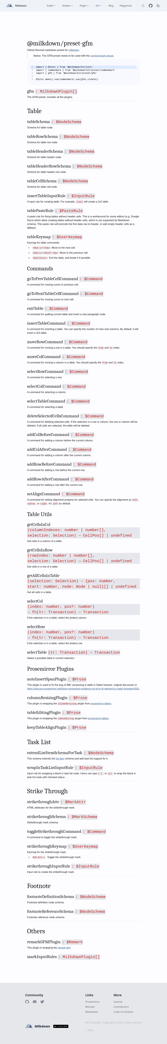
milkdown (74, 50)
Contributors (121, 1007)
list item (60, 758)
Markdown (91, 1012)
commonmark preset (101, 55)
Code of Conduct (123, 1012)
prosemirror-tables (101, 703)
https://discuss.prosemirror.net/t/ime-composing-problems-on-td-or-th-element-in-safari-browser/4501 (83, 688)
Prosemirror (92, 1001)
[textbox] (83, 497)
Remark (90, 1007)
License (118, 1001)
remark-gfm (64, 947)
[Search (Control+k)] (143, 6)
